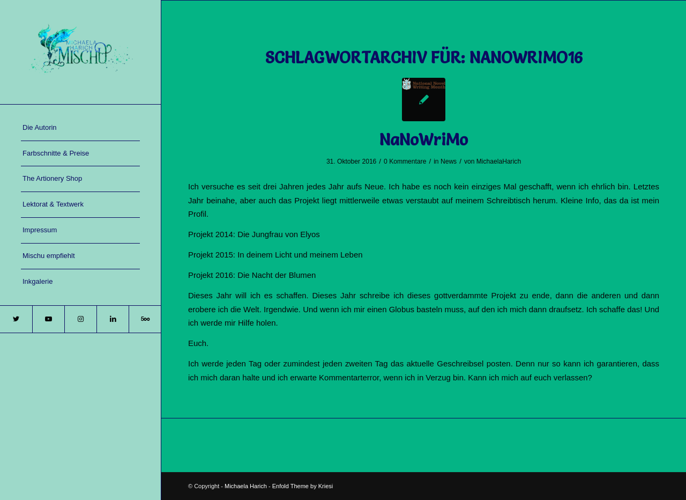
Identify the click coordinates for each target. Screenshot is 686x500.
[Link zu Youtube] (48, 319)
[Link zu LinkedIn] (112, 319)
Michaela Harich (246, 486)
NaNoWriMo (423, 140)
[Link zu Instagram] (80, 319)
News (449, 161)
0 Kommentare (405, 161)
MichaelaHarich (498, 161)
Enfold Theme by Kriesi (302, 486)
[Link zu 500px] (145, 319)
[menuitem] (80, 128)
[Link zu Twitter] (16, 319)
